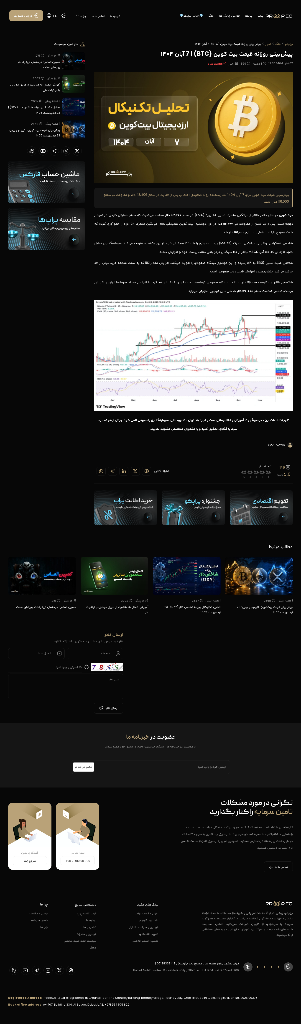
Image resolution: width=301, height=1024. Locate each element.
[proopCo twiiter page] (77, 151)
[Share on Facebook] (146, 471)
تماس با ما (98, 16)
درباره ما (115, 16)
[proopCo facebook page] (70, 970)
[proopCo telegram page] (54, 151)
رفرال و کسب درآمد (146, 913)
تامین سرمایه (39, 920)
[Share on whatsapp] (101, 471)
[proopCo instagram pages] (65, 151)
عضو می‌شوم (83, 767)
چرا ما (80, 16)
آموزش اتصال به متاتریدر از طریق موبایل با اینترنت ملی (35, 87)
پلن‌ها (249, 15)
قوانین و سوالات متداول (143, 927)
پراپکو (289, 44)
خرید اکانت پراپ (87, 913)
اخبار (268, 44)
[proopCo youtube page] (43, 151)
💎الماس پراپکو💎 (191, 15)
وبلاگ (93, 947)
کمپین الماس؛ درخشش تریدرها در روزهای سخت (39, 64)
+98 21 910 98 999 (77, 861)
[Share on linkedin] (123, 471)
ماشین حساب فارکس (145, 940)
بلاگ (211, 15)
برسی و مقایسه (38, 913)
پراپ (260, 15)
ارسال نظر (108, 708)
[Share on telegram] (112, 471)
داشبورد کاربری (148, 920)
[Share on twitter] (135, 471)
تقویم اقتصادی (148, 934)
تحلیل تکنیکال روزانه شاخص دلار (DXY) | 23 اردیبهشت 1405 (34, 110)
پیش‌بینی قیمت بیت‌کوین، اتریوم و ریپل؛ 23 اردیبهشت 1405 (34, 133)
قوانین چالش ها (229, 15)
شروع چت (30, 861)
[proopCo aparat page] (31, 151)
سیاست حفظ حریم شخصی (80, 940)
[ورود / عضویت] (26, 15)
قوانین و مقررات (87, 934)
